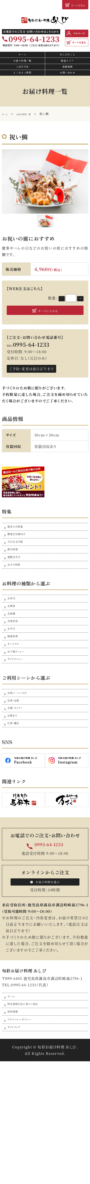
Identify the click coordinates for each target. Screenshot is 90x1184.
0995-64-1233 (49, 942)
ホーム (22, 60)
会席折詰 (15, 677)
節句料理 (15, 583)
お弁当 (13, 689)
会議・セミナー (19, 795)
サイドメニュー (18, 735)
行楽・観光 (16, 818)
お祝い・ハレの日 (21, 772)
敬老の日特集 (19, 548)
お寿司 (13, 643)
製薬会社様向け (20, 560)
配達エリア (67, 69)
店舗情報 (67, 78)
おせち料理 (16, 606)
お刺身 (13, 654)
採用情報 (15, 1125)
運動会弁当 (17, 594)
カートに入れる (44, 328)
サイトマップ (17, 1148)
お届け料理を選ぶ (45, 984)
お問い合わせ (67, 87)
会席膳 (13, 666)
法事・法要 (16, 783)
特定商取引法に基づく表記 (30, 1114)
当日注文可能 (19, 571)
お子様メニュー (19, 723)
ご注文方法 (22, 78)
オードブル (16, 712)
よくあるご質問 (22, 87)
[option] (45, 198)
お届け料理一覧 (22, 69)
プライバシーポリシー (24, 1137)
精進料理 (15, 700)
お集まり (14, 806)
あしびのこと (67, 60)
